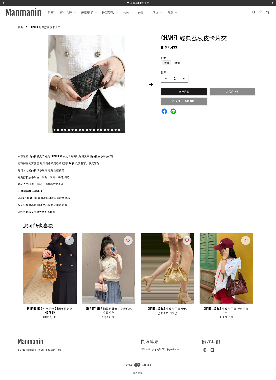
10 (87, 130)
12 (94, 130)
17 (112, 130)
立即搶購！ (154, 2)
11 (90, 130)
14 (101, 130)
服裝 (157, 12)
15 (105, 130)
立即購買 (184, 91)
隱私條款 (138, 372)
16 (108, 130)
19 (119, 130)
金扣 (166, 62)
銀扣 (177, 62)
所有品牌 (68, 12)
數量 (164, 72)
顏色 (164, 57)
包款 (128, 12)
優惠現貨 (89, 12)
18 (115, 130)
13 (98, 130)
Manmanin (23, 13)
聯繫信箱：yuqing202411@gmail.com (160, 349)
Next (150, 84)
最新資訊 (110, 12)
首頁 (51, 12)
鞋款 (143, 12)
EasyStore (56, 349)
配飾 (172, 12)
